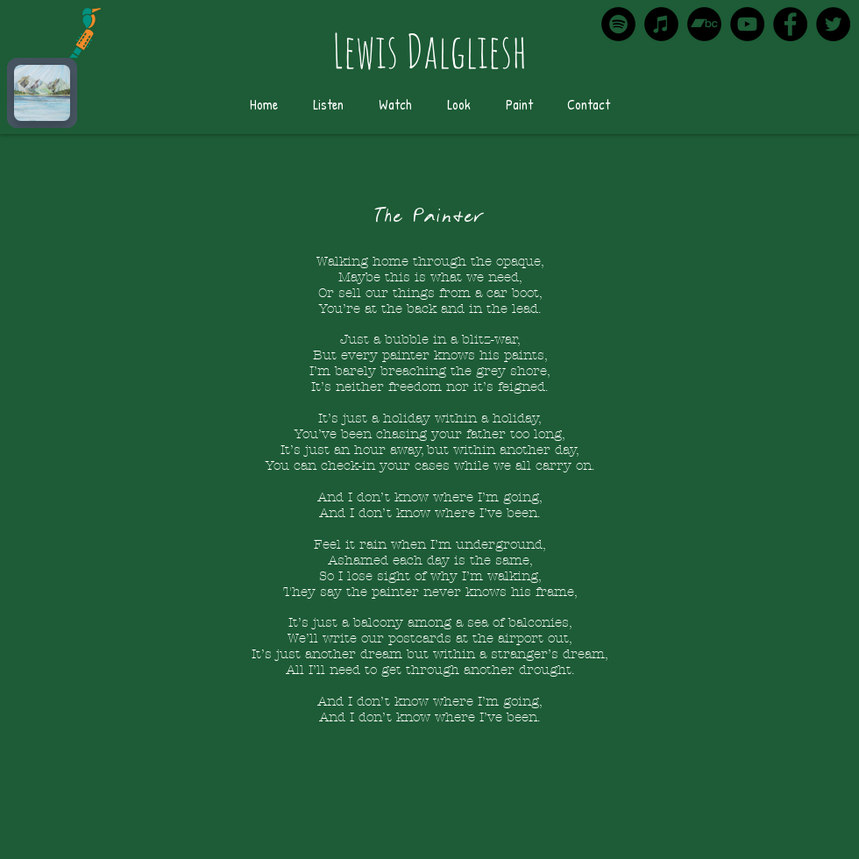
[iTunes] (661, 24)
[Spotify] (618, 24)
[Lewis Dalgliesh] (429, 51)
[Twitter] (833, 24)
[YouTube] (747, 24)
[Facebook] (790, 24)
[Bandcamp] (704, 24)
